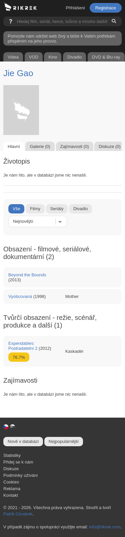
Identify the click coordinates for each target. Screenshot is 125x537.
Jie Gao (18, 73)
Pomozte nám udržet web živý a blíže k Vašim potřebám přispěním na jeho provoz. (61, 39)
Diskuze (11, 468)
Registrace (105, 7)
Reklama (11, 488)
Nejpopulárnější (64, 441)
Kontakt (10, 495)
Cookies (11, 481)
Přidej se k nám (18, 462)
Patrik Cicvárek (17, 513)
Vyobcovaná (20, 296)
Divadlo (80, 208)
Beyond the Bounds (27, 274)
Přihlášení (75, 7)
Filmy (35, 208)
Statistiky (12, 455)
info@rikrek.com (104, 526)
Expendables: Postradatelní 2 (22, 346)
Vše (16, 208)
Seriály (57, 208)
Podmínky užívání (20, 475)
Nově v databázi (23, 441)
